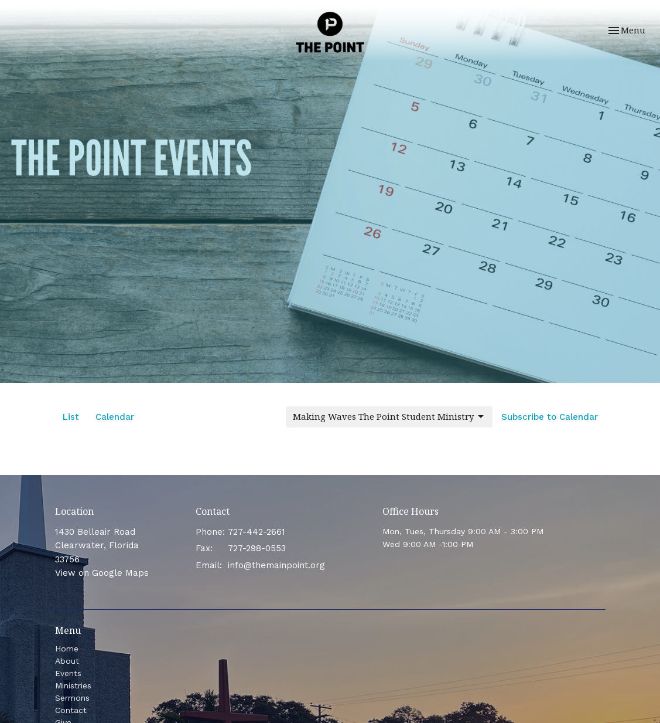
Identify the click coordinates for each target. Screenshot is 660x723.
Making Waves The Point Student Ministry (389, 416)
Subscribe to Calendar (549, 417)
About (67, 661)
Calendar (114, 417)
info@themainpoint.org (276, 565)
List (71, 417)
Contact (71, 710)
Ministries (73, 685)
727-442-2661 (256, 532)
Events (68, 673)
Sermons (72, 697)
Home (66, 648)
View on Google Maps (102, 573)
